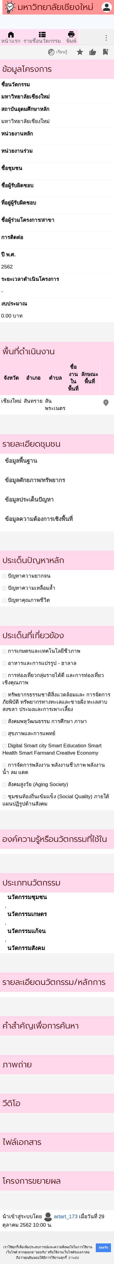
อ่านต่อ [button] (73, 1257)
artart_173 (60, 1216)
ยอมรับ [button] (103, 1247)
